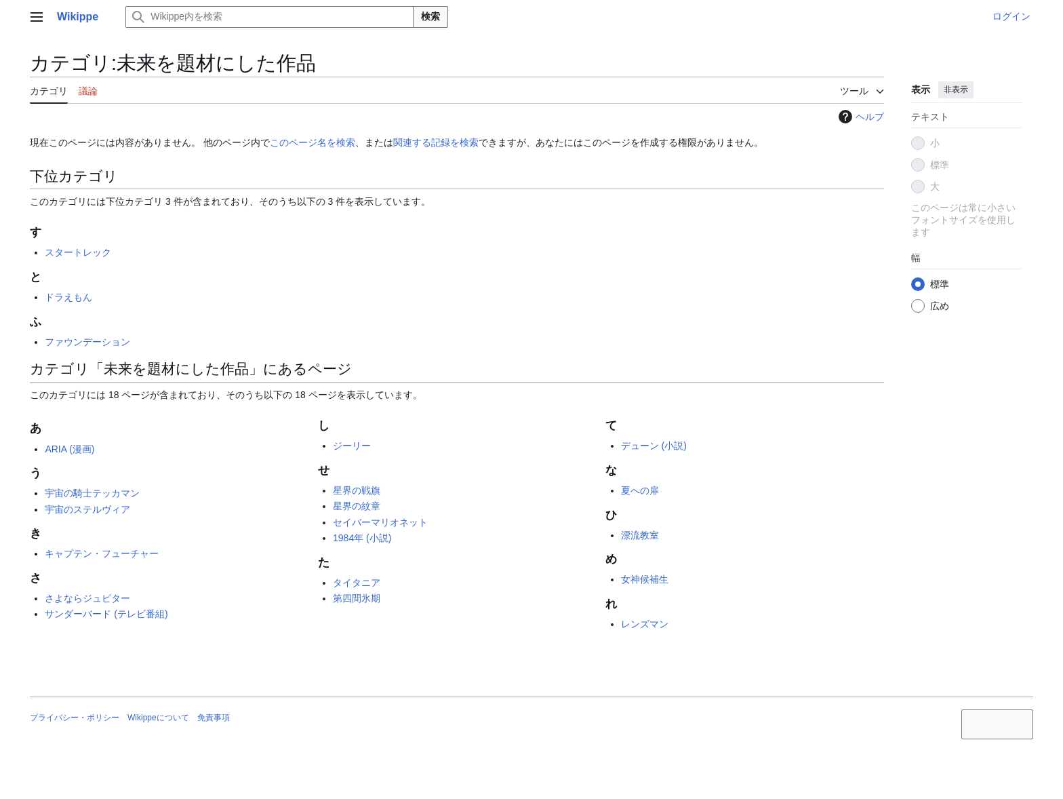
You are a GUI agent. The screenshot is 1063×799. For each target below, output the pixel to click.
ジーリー (352, 445)
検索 (430, 16)
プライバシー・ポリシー (74, 717)
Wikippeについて (158, 717)
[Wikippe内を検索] (269, 17)
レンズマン (644, 624)
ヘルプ (859, 116)
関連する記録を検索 (436, 142)
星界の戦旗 (356, 490)
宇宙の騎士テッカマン (92, 493)
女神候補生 (644, 579)
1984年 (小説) (362, 537)
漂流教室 (640, 535)
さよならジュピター (87, 598)
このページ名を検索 (312, 142)
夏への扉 (640, 490)
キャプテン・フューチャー (102, 553)
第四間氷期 (356, 598)
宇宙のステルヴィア (87, 509)
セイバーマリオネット (380, 522)
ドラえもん (68, 297)
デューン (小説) (654, 445)
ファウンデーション (87, 341)
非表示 (956, 89)
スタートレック (78, 252)
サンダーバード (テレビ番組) (106, 613)
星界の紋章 (356, 506)
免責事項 (213, 717)
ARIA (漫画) (69, 449)
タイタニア (356, 582)
